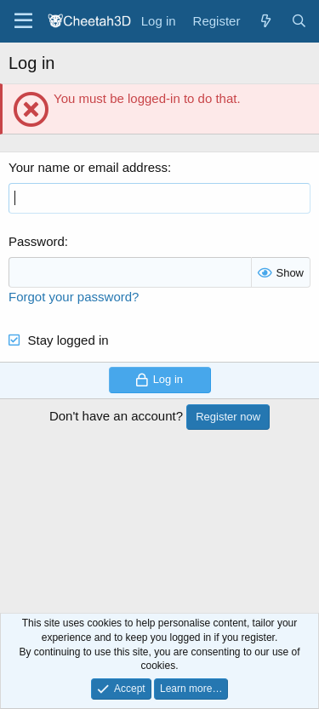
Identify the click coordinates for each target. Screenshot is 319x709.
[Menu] (23, 21)
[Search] (299, 21)
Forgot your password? (74, 296)
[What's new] (265, 21)
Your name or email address (88, 167)
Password (37, 241)
